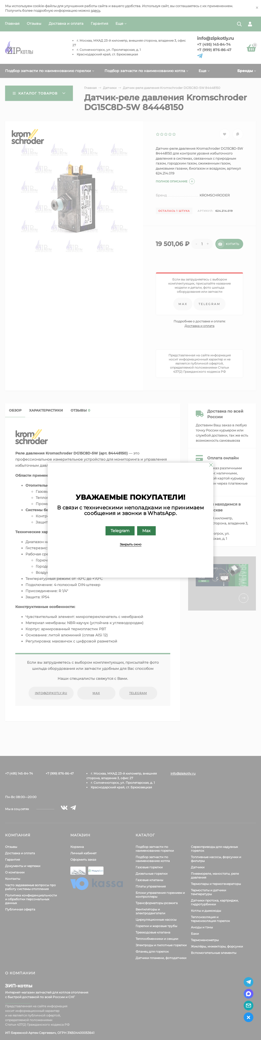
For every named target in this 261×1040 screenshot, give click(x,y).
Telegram (120, 530)
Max (146, 530)
